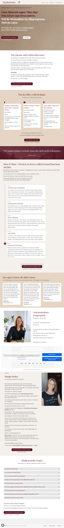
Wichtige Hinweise (52, 526)
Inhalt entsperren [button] (52, 360)
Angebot (43, 2)
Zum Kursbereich (59, 2)
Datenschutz (59, 526)
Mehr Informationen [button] (22, 364)
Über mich (52, 2)
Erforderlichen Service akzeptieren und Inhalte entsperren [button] (52, 364)
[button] (3, 525)
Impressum (45, 526)
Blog (47, 2)
